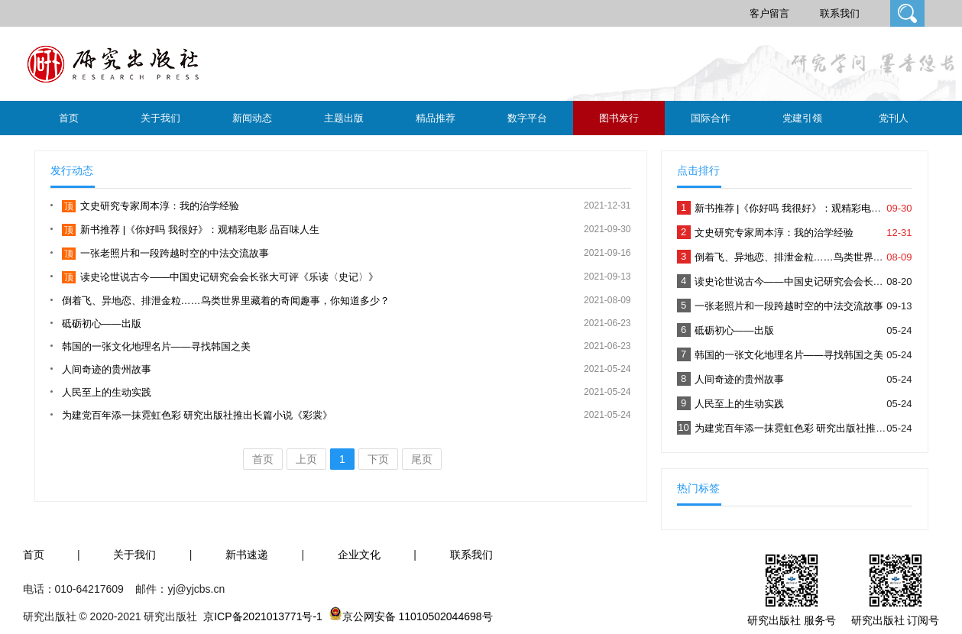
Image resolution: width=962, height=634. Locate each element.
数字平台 (527, 118)
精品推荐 (435, 118)
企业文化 (359, 554)
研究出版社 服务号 (791, 620)
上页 (306, 459)
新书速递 (246, 554)
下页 (378, 459)
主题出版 (344, 118)
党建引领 (802, 118)
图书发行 (619, 118)
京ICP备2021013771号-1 (262, 616)
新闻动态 (252, 118)
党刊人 (894, 118)
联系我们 (840, 13)
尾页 (421, 459)
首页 (69, 118)
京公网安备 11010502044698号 (417, 616)
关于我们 (160, 118)
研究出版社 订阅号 (895, 620)
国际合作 (710, 118)
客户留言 (769, 13)
